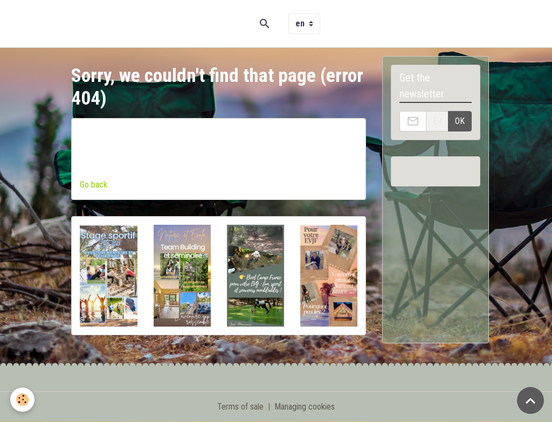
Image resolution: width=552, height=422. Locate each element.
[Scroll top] (530, 400)
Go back (93, 184)
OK (460, 121)
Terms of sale (240, 407)
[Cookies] (23, 400)
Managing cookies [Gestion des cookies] (304, 407)
